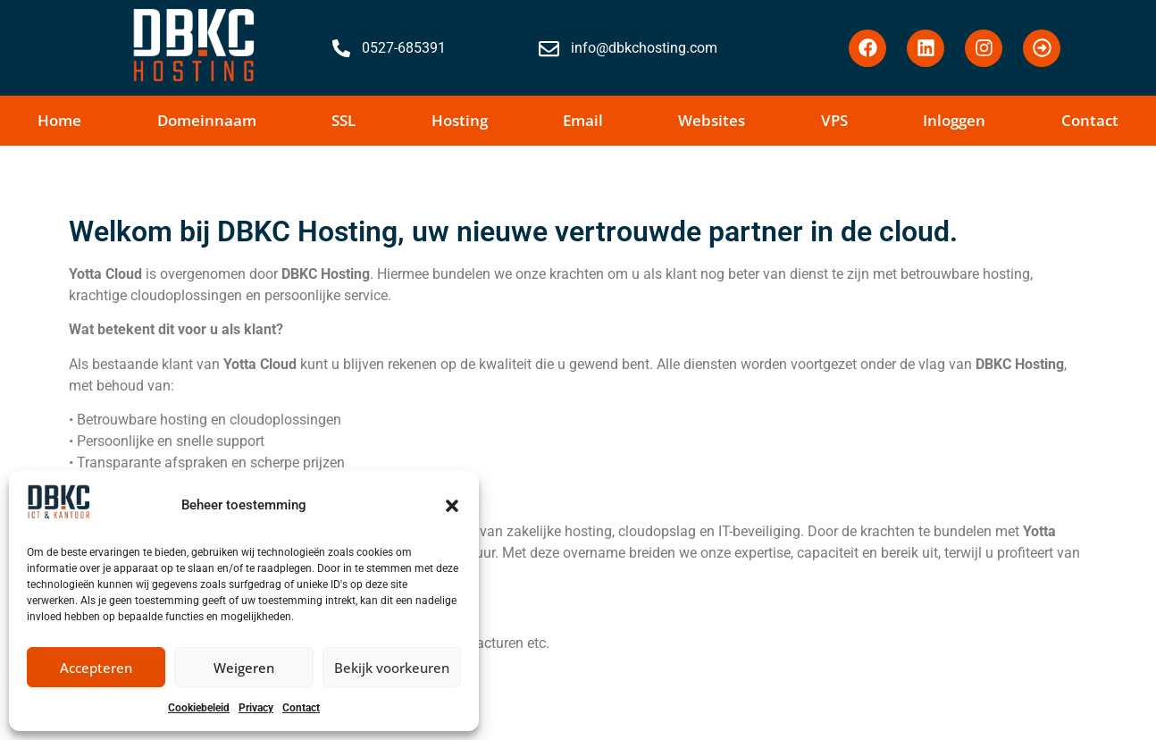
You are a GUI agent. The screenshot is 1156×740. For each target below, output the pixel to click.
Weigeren (244, 668)
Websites (711, 120)
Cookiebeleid (199, 708)
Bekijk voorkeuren (391, 668)
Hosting (459, 120)
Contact (301, 708)
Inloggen (954, 120)
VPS (834, 120)
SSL (343, 120)
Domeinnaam (206, 120)
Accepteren (96, 668)
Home (59, 120)
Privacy (256, 708)
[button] (452, 506)
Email (583, 120)
